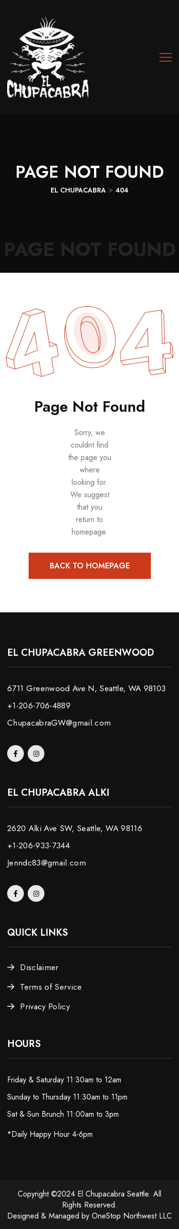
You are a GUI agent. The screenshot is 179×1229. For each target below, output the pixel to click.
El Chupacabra (101, 1193)
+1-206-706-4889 (39, 705)
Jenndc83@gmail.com (46, 862)
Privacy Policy (45, 1006)
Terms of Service (51, 987)
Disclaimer (39, 967)
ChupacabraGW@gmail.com (59, 722)
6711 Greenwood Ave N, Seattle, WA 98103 (86, 688)
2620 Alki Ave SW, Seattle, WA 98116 (74, 828)
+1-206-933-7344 (38, 845)
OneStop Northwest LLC (132, 1215)
